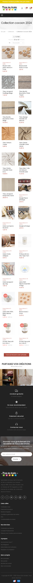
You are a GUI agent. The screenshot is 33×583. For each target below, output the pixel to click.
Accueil (3, 32)
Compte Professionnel (7, 531)
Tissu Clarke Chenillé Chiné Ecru (7, 170)
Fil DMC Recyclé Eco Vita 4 (8, 342)
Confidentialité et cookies (8, 519)
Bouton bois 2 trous (23, 312)
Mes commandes (6, 566)
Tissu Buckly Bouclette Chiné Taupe (24, 93)
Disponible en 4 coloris (7, 279)
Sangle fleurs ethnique (23, 199)
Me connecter (5, 558)
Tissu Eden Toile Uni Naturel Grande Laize (24, 170)
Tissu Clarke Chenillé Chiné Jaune (24, 144)
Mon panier (4, 561)
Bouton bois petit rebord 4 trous (7, 67)
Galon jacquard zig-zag (8, 283)
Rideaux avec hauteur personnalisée (11, 533)
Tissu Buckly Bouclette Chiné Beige (8, 119)
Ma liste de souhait (6, 563)
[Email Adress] (16, 454)
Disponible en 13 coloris (23, 195)
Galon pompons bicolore (8, 227)
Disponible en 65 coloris (7, 251)
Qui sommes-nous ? (7, 542)
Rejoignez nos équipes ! (8, 549)
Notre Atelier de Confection (8, 547)
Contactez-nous (5, 507)
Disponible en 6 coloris (7, 223)
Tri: (9, 43)
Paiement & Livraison (7, 509)
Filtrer (16, 37)
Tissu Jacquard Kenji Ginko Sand (8, 195)
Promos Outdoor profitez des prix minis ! (16, 2)
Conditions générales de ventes (10, 514)
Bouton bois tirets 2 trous (23, 67)
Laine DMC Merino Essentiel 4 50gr (24, 284)
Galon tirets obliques (7, 255)
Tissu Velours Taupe (7, 143)
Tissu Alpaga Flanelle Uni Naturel (23, 119)
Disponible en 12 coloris (7, 309)
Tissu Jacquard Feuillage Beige (8, 92)
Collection (11, 32)
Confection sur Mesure (7, 528)
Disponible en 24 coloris (7, 339)
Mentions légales (6, 512)
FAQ (2, 517)
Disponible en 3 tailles (7, 63)
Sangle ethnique (24, 226)
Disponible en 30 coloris (23, 279)
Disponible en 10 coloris (23, 251)
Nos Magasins (5, 544)
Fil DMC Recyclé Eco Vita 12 (24, 342)
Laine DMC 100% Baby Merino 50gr (8, 313)
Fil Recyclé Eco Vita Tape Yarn (24, 255)
